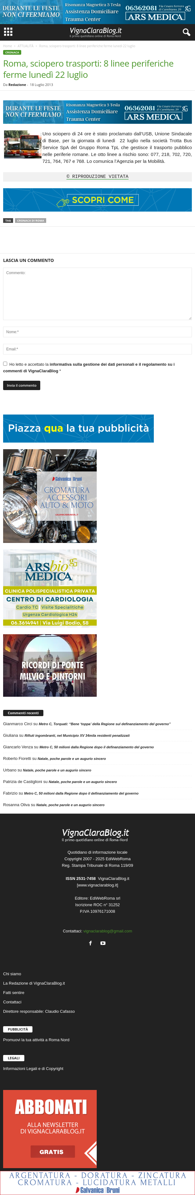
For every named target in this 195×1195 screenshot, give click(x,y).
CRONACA (12, 52)
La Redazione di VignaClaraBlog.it (34, 983)
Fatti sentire (13, 992)
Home (7, 46)
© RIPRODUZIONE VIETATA (97, 177)
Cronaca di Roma (30, 220)
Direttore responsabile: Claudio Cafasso (39, 1011)
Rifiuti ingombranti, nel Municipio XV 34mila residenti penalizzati (77, 735)
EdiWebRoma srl (105, 898)
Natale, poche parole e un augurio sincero (72, 759)
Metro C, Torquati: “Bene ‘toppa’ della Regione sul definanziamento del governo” (105, 724)
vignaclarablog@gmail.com (107, 931)
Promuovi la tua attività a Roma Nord (36, 1039)
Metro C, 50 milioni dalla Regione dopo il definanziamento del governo (96, 747)
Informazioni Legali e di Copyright (33, 1068)
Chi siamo (12, 974)
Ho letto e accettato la (89, 367)
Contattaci (12, 1002)
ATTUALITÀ (25, 46)
